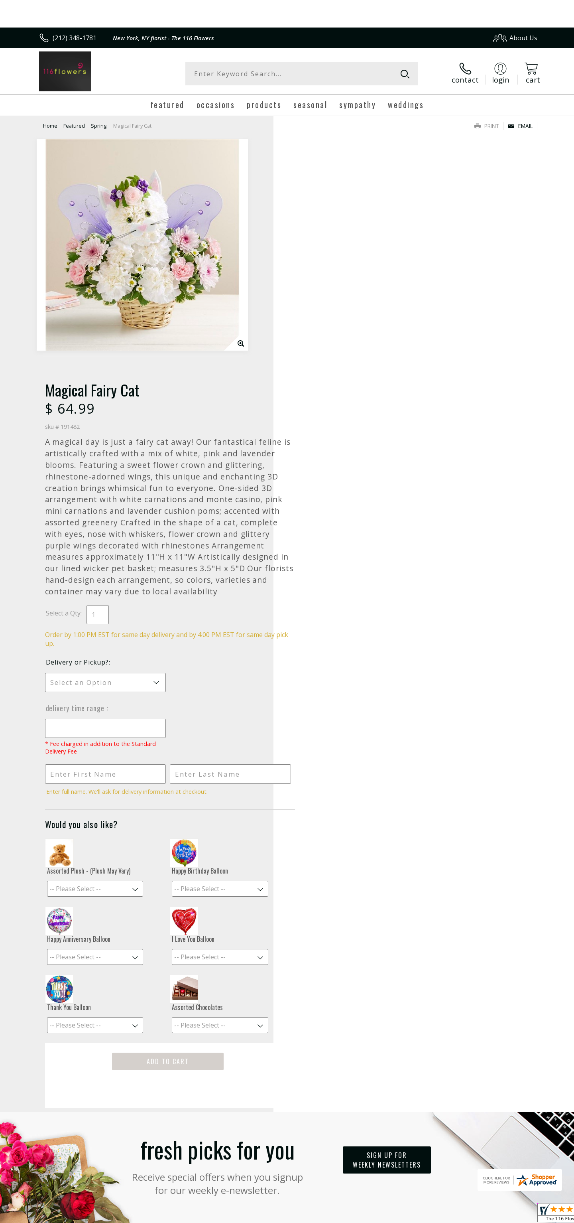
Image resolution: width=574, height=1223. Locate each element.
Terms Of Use (364, 1214)
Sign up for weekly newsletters (387, 916)
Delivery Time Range (318, 465)
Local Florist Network (467, 1214)
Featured (74, 125)
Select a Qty (305, 369)
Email (520, 126)
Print (486, 126)
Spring (98, 125)
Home (50, 125)
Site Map (516, 1214)
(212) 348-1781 (74, 38)
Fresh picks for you (217, 921)
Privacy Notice (410, 1214)
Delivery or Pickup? (319, 418)
